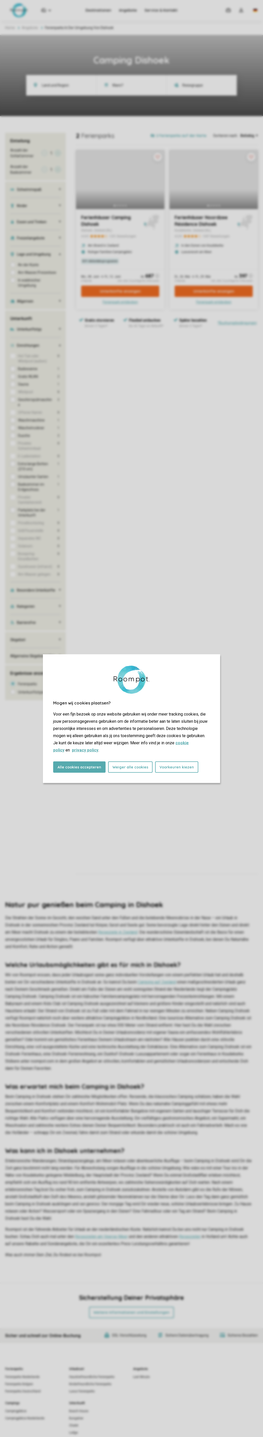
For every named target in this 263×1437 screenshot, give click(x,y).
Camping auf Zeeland (157, 982)
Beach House (78, 1411)
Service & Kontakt (161, 10)
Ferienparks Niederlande (22, 1377)
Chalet (73, 1425)
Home (10, 28)
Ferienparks (14, 1369)
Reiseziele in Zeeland (117, 932)
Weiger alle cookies (130, 767)
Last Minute (141, 1377)
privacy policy (85, 749)
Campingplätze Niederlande (24, 1418)
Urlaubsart (76, 1369)
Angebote (128, 10)
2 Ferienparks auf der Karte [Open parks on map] (181, 135)
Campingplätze (15, 1411)
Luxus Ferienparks (82, 1391)
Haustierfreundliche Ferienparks (92, 1377)
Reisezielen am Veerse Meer (101, 1236)
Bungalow (76, 1418)
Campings (12, 1403)
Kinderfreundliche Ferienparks (90, 1384)
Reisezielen (190, 1236)
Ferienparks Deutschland (23, 1391)
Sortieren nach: (225, 136)
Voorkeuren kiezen (176, 767)
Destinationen (98, 10)
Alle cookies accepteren (79, 767)
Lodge (73, 1432)
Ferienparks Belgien (19, 1384)
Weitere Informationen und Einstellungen (131, 1312)
